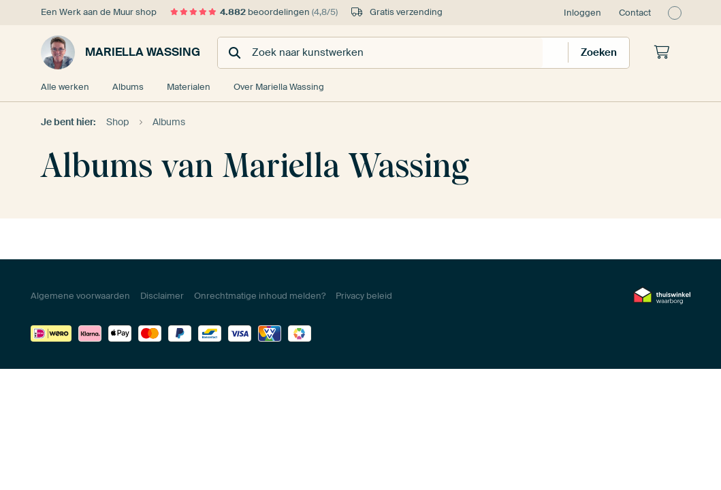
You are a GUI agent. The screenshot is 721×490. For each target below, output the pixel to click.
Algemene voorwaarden (80, 295)
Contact (635, 12)
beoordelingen (254, 12)
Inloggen (582, 12)
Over (279, 87)
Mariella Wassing (120, 52)
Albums (128, 87)
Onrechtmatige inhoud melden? (259, 295)
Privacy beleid (364, 295)
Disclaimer (162, 295)
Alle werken (65, 87)
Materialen (188, 87)
